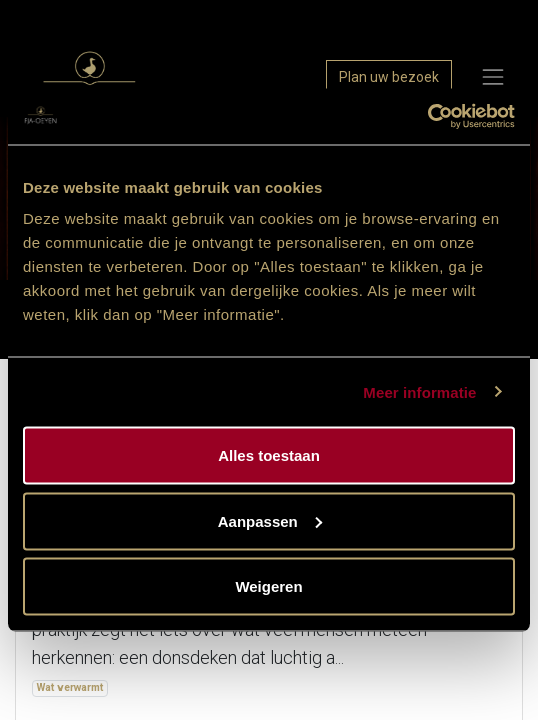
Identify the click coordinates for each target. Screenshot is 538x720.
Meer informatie (419, 391)
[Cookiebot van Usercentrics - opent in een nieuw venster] (427, 117)
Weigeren (268, 586)
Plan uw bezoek (389, 77)
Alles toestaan (269, 455)
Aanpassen (270, 520)
